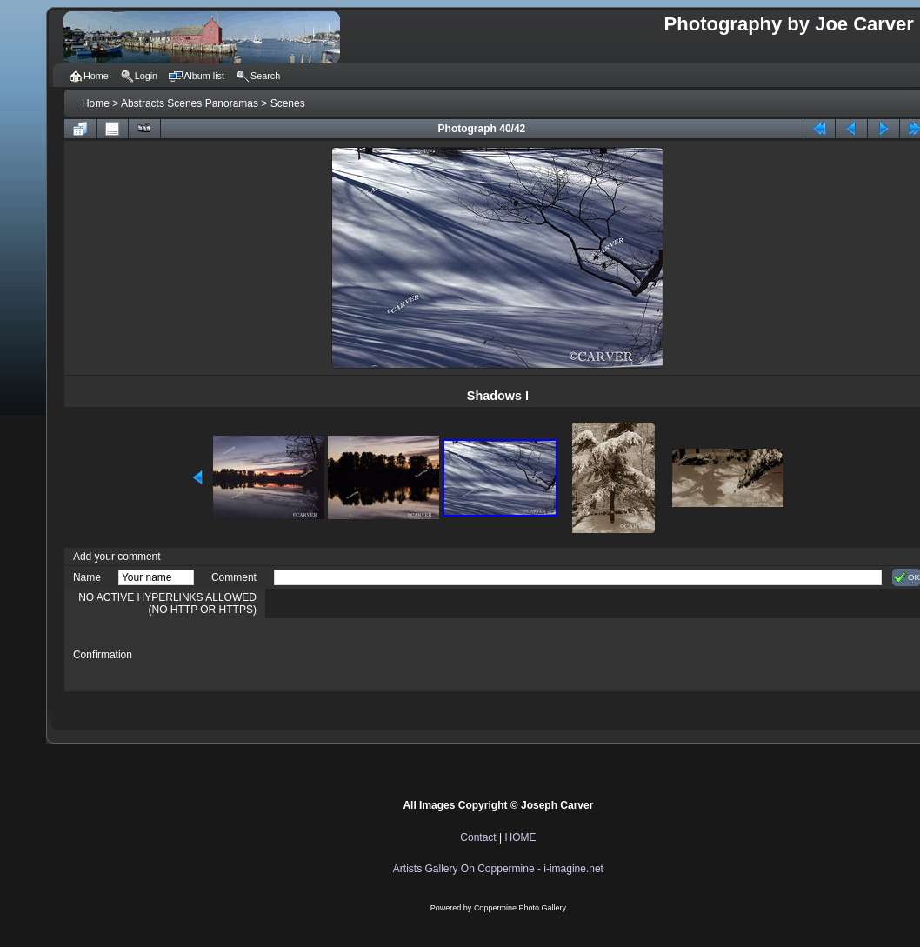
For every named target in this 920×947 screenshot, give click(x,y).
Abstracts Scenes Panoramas (189, 103)
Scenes (287, 103)
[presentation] (406, 655)
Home (96, 103)
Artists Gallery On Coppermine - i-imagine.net (498, 869)
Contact (478, 837)
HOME (520, 837)
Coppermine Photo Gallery (520, 908)
